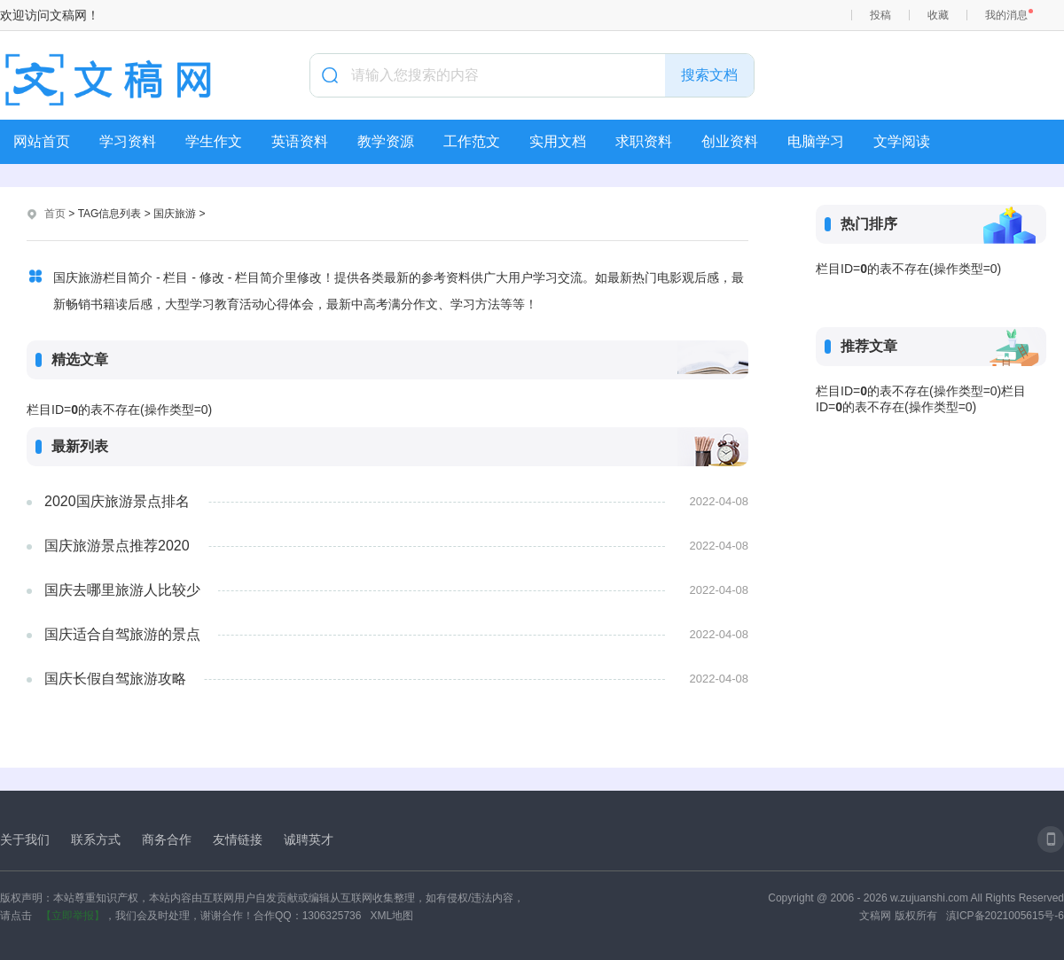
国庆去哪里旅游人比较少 (122, 589)
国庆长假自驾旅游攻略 (115, 678)
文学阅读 (901, 141)
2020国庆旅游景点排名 (117, 501)
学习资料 (127, 141)
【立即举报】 (73, 915)
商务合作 (167, 839)
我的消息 (1006, 15)
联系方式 (96, 839)
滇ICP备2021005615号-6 (1005, 915)
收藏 (938, 15)
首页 (55, 213)
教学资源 (385, 141)
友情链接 (237, 839)
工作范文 (471, 141)
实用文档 (557, 141)
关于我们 (25, 839)
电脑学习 (815, 141)
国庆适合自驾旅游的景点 (122, 634)
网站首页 (41, 141)
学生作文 (213, 141)
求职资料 (643, 141)
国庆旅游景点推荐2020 (117, 545)
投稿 (880, 15)
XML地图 (391, 915)
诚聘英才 (308, 839)
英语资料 (299, 141)
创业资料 (729, 141)
